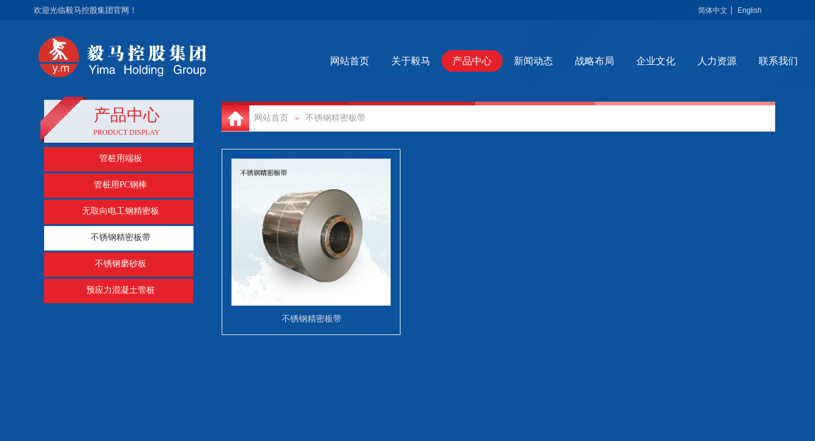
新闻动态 (565, 61)
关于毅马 (442, 61)
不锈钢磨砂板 (120, 263)
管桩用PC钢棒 (120, 184)
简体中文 (712, 10)
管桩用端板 (120, 158)
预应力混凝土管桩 (120, 290)
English (749, 10)
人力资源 (748, 61)
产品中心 (504, 61)
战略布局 (626, 61)
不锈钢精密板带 (336, 118)
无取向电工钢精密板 (120, 211)
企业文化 (687, 61)
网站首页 (381, 61)
